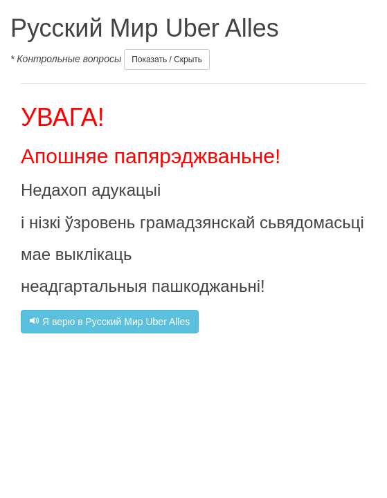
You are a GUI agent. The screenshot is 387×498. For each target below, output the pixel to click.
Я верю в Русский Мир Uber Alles (110, 321)
